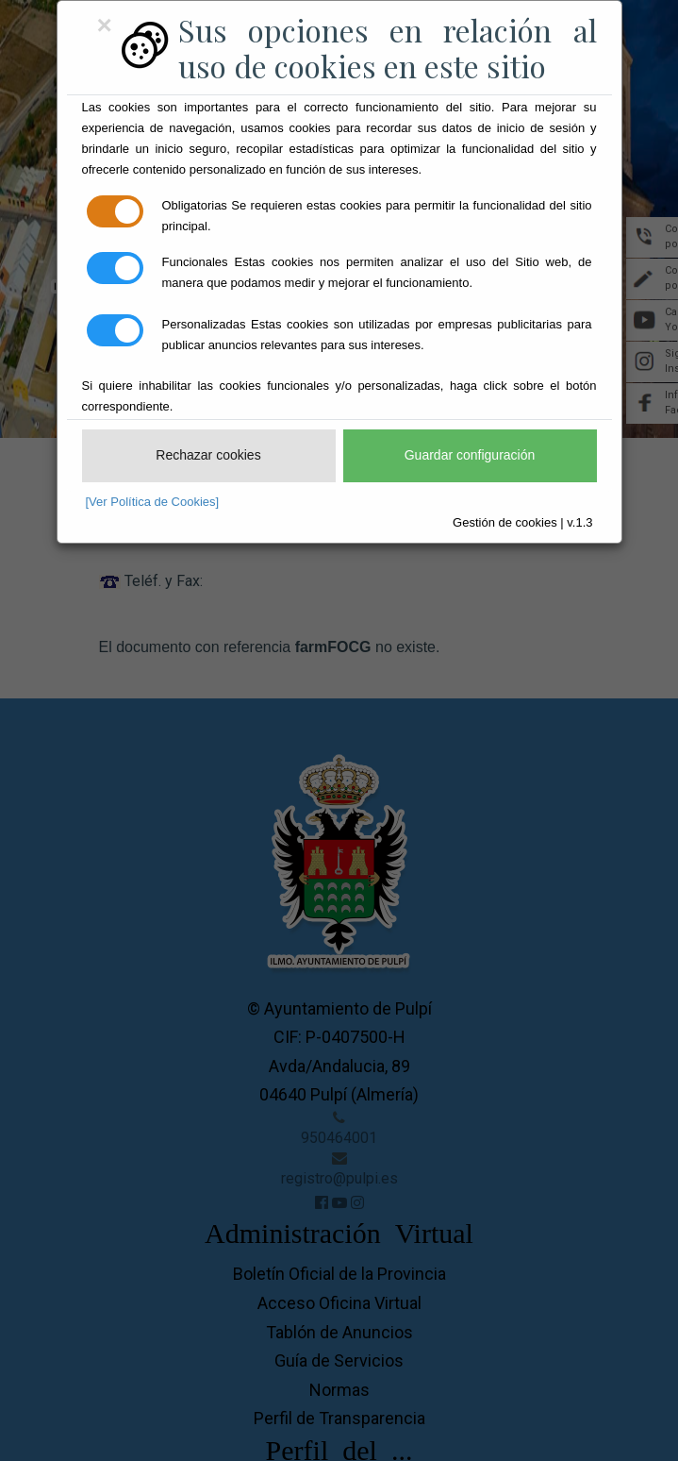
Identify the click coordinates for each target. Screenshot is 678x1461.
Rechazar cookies (208, 454)
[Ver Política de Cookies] (153, 502)
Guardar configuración (470, 454)
